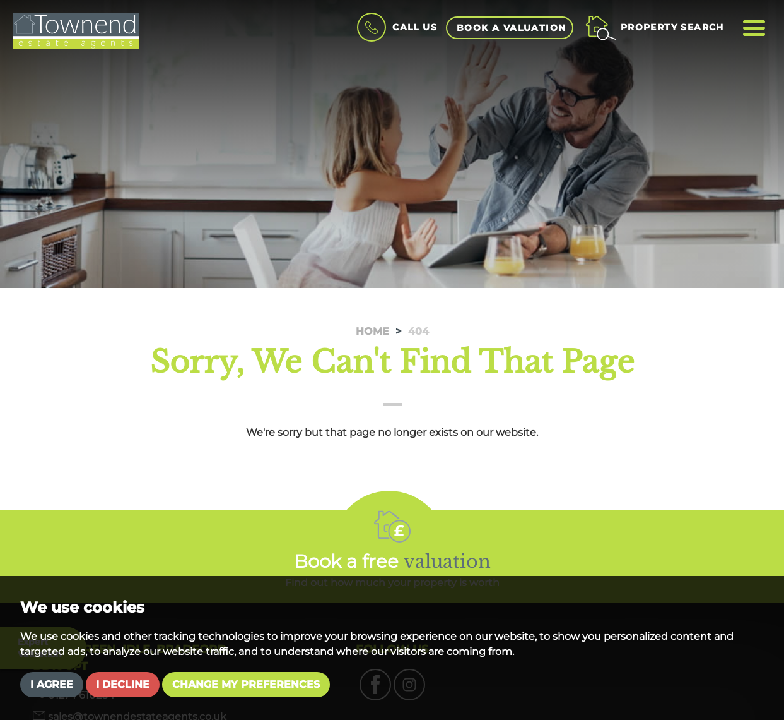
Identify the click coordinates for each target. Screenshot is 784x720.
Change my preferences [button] (246, 684)
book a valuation (511, 27)
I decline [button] (122, 684)
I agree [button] (51, 684)
